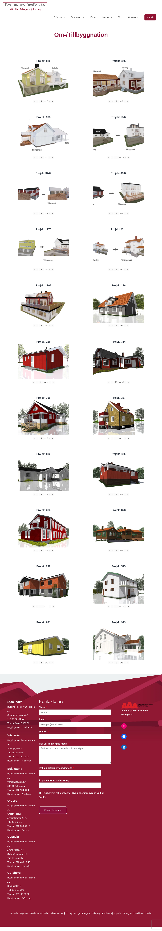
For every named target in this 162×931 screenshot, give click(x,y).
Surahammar (37, 913)
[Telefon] (75, 737)
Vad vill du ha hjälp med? (54, 744)
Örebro (81, 917)
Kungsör (90, 913)
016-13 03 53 (22, 790)
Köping (71, 913)
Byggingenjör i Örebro (18, 830)
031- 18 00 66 (22, 894)
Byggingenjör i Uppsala (18, 866)
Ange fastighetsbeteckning (55, 780)
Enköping (100, 913)
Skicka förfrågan (52, 810)
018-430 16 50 (23, 862)
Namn (43, 707)
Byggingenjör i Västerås (19, 761)
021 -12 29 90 (22, 757)
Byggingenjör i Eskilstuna (19, 794)
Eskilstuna (112, 913)
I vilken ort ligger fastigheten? (56, 768)
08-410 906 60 (22, 723)
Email (43, 719)
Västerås (14, 913)
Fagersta (24, 913)
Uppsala (123, 913)
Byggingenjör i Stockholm (19, 727)
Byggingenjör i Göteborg (19, 898)
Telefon (44, 732)
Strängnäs (134, 913)
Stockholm (146, 913)
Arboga (80, 913)
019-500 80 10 (22, 826)
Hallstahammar (59, 913)
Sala (48, 913)
